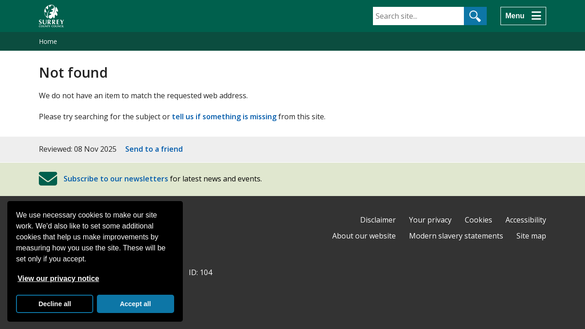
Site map (531, 236)
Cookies (478, 220)
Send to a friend (154, 149)
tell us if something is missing (224, 116)
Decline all (54, 304)
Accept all (135, 304)
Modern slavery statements (456, 236)
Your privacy (430, 220)
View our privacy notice (58, 278)
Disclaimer (378, 220)
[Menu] (523, 16)
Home (48, 41)
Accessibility (525, 220)
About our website (364, 236)
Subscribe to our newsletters (116, 179)
